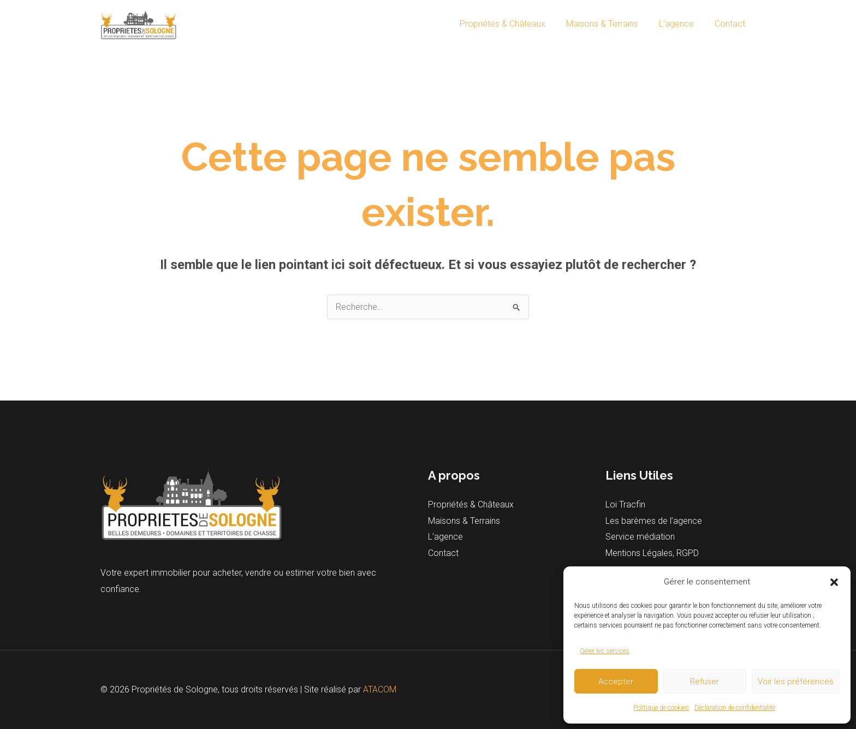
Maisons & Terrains (610, 24)
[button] (834, 582)
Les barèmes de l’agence (653, 521)
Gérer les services (604, 651)
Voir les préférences (796, 681)
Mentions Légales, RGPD (652, 553)
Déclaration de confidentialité (734, 708)
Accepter (615, 681)
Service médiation (640, 537)
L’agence (681, 24)
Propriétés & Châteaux (514, 24)
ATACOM (379, 689)
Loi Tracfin (625, 504)
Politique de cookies (661, 708)
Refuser (704, 681)
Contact (731, 24)
